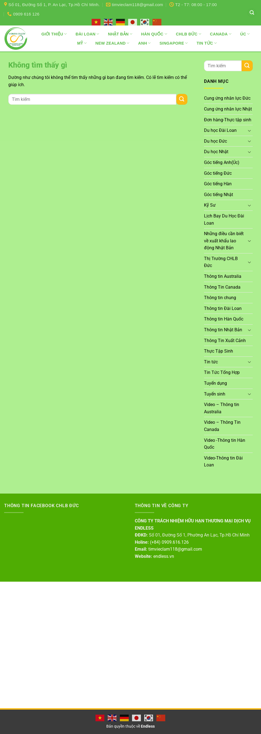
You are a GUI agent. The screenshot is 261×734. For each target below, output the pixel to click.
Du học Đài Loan (220, 130)
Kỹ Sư (210, 205)
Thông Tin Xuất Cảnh (225, 340)
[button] (251, 12)
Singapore (173, 43)
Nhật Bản (120, 34)
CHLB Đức (188, 34)
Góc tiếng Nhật (218, 194)
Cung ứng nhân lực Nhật (228, 109)
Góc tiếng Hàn (218, 183)
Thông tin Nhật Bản (223, 329)
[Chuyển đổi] (249, 130)
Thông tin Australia (222, 276)
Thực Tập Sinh (218, 351)
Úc (245, 34)
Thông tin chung (220, 297)
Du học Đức (215, 141)
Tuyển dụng (215, 383)
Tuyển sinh (214, 394)
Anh (144, 43)
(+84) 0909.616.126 (169, 542)
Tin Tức (207, 43)
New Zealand (112, 43)
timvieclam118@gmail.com (175, 549)
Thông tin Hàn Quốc (223, 319)
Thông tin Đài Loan (223, 308)
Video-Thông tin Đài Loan (223, 461)
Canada (221, 34)
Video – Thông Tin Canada (222, 426)
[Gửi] (181, 99)
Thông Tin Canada (222, 287)
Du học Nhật (216, 151)
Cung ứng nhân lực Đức (227, 98)
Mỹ (82, 43)
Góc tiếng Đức (218, 173)
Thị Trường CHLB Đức (221, 262)
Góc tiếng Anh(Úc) (221, 162)
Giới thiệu (54, 34)
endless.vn (163, 556)
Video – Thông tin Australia (221, 408)
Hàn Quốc (154, 34)
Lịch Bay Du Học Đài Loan (224, 219)
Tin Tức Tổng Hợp (222, 372)
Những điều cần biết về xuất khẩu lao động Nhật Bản (224, 240)
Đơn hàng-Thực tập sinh (227, 119)
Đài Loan (87, 34)
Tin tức (211, 362)
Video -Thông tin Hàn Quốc (224, 444)
